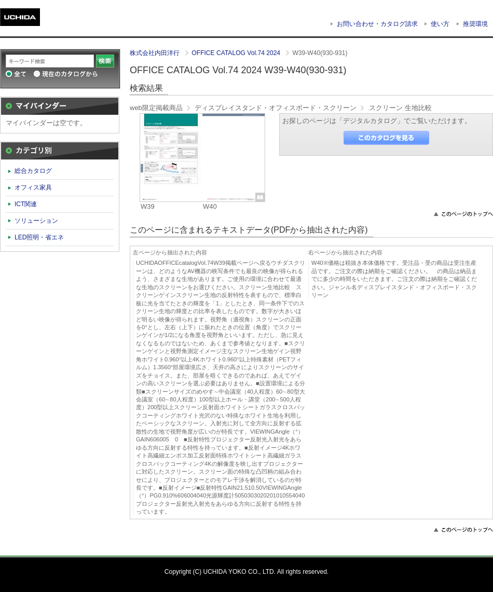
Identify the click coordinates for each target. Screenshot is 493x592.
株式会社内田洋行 (155, 53)
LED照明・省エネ (39, 237)
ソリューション (36, 220)
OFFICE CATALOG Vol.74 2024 (236, 53)
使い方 (440, 24)
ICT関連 (26, 204)
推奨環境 (475, 24)
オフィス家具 (33, 187)
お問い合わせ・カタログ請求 (377, 24)
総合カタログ (33, 170)
